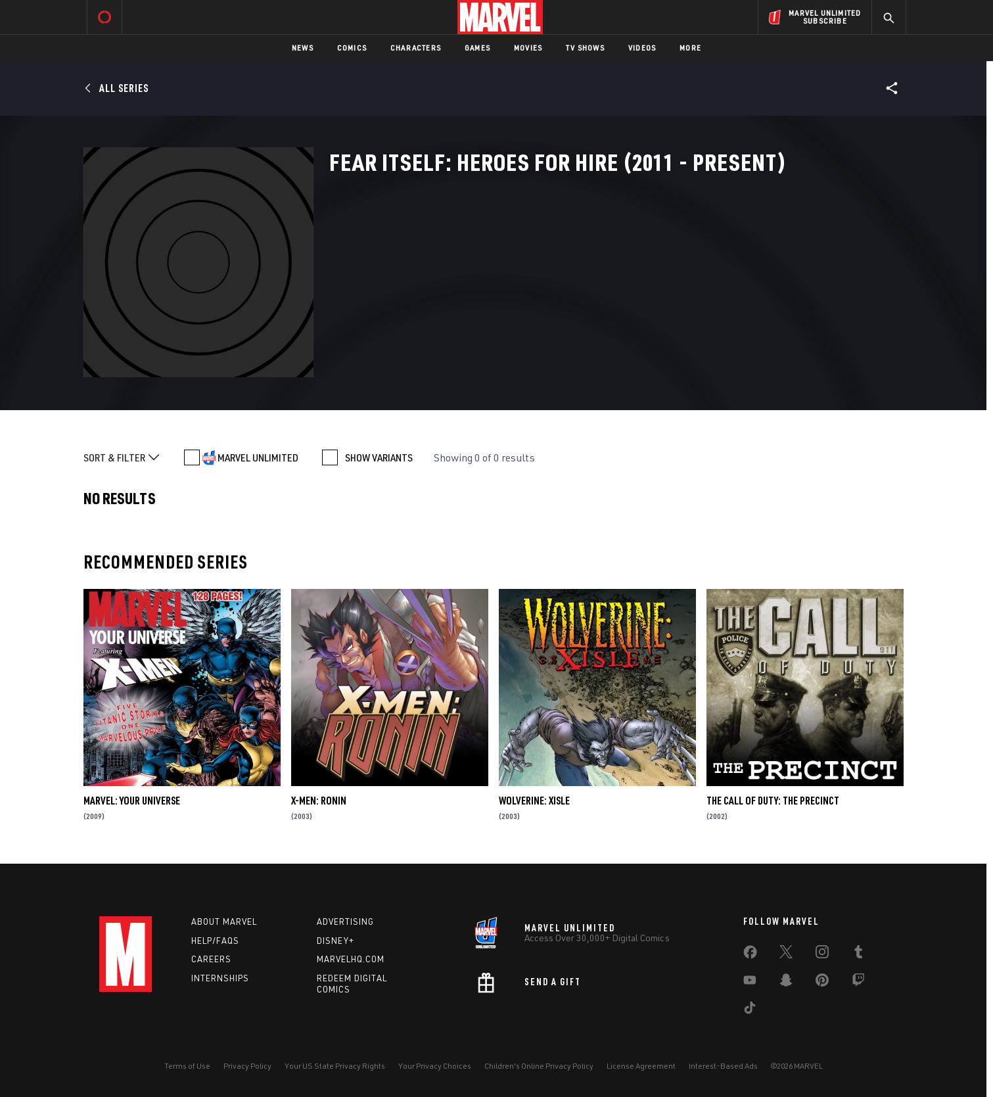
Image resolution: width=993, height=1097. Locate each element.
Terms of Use (187, 1066)
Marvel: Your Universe (131, 800)
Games (477, 48)
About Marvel (224, 921)
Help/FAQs (215, 940)
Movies (528, 48)
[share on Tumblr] (858, 954)
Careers (211, 959)
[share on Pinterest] (822, 982)
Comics (352, 48)
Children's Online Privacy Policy (538, 1066)
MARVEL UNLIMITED (258, 457)
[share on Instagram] (822, 954)
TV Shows (585, 48)
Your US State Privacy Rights (335, 1066)
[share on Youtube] (749, 982)
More (690, 48)
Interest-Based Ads (723, 1066)
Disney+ (335, 940)
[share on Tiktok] (749, 1010)
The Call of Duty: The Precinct (772, 800)
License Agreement (641, 1066)
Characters (415, 48)
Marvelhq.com (350, 959)
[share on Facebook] (750, 955)
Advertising (345, 921)
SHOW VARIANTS (379, 457)
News (302, 48)
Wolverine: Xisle (534, 800)
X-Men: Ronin (318, 800)
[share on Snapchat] (786, 982)
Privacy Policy (247, 1066)
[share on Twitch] (858, 982)
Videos (642, 48)
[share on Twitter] (786, 954)
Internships (220, 978)
